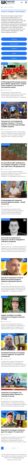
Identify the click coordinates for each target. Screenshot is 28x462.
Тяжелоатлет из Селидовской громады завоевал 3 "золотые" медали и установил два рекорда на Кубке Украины (13, 123)
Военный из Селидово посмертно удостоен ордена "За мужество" (13, 431)
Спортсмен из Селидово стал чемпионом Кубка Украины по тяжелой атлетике (12, 394)
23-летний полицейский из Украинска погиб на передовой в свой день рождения (13, 239)
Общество (4, 63)
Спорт (3, 103)
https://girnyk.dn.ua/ (18, 457)
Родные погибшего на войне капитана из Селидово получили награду (13, 317)
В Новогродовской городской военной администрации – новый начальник (13, 202)
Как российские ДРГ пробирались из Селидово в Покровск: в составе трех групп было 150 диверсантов (13, 164)
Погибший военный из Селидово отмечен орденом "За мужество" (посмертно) (13, 354)
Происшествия (5, 144)
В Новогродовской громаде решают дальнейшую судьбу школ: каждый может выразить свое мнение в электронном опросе (13, 84)
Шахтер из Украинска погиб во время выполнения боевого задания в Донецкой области (12, 279)
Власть (3, 182)
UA (22, 2)
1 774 (13, 448)
